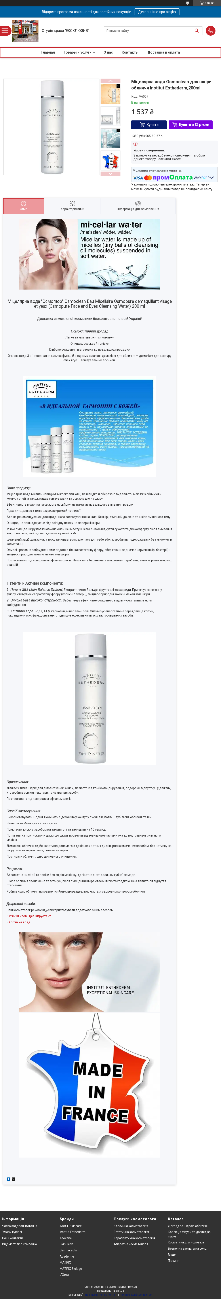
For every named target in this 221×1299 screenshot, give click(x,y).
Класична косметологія (131, 1226)
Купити (152, 125)
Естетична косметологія (131, 1232)
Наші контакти (12, 1238)
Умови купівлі (12, 1232)
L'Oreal (64, 1274)
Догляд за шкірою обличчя (188, 1226)
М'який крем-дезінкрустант (29, 916)
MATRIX (65, 1262)
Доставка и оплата (163, 52)
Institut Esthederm (73, 1232)
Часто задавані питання (19, 1226)
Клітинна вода (19, 922)
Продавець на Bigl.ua (110, 1290)
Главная (48, 52)
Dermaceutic (69, 1250)
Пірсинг (173, 1260)
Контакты (130, 52)
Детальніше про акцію (157, 12)
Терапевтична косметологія (134, 1238)
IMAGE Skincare (71, 1226)
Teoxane (66, 1238)
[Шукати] (196, 31)
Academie (67, 1256)
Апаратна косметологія (131, 1244)
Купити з (194, 125)
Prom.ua (132, 1286)
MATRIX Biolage (71, 1268)
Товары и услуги (77, 52)
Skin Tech (66, 1244)
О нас (108, 52)
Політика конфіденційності (136, 1294)
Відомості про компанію (19, 1244)
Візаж (172, 1254)
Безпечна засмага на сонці (187, 1248)
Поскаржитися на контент (101, 1294)
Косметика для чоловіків (186, 1242)
